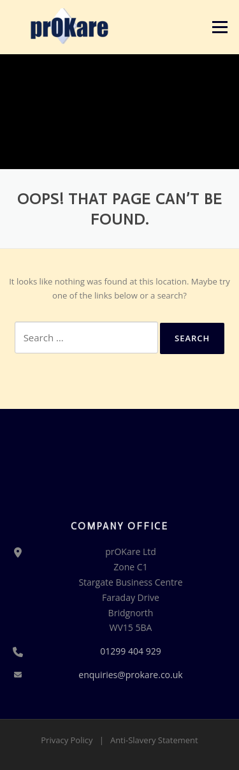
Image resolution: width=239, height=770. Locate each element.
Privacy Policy (66, 740)
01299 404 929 (130, 651)
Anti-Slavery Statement (154, 740)
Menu (219, 27)
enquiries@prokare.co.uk (130, 675)
